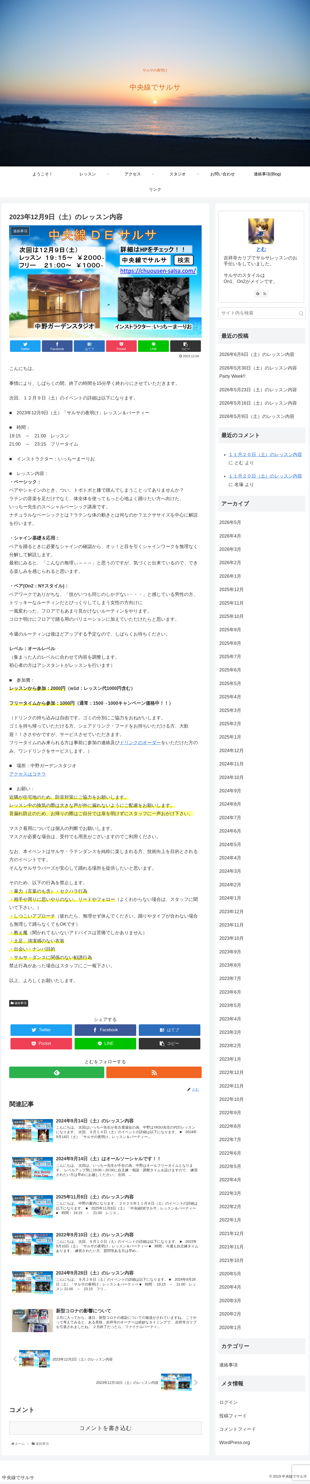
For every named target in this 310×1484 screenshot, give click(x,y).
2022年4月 (230, 1179)
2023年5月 (230, 1005)
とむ (261, 249)
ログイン (228, 1402)
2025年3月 (230, 710)
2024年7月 (230, 817)
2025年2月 (230, 723)
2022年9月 (230, 1112)
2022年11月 (231, 1086)
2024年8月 (230, 804)
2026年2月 (230, 562)
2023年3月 (230, 1032)
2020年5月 (230, 1273)
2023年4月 (230, 1019)
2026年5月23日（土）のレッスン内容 (258, 389)
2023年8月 (230, 965)
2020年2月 (230, 1314)
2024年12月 (231, 750)
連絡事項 (19, 1003)
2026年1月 (230, 576)
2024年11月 (231, 763)
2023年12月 (231, 911)
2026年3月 (230, 549)
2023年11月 (231, 925)
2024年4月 (230, 857)
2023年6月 (230, 992)
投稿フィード (233, 1415)
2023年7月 (230, 978)
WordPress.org (234, 1442)
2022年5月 (230, 1166)
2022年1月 (230, 1220)
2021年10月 (231, 1260)
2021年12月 (231, 1233)
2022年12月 (231, 1072)
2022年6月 (230, 1153)
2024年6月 (230, 831)
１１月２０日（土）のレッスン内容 (265, 454)
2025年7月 (230, 656)
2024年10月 (231, 777)
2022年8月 (230, 1126)
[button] (301, 313)
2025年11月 (231, 603)
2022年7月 (230, 1139)
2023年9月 (230, 951)
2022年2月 (230, 1206)
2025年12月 (231, 589)
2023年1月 (230, 1059)
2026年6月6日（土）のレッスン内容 (256, 354)
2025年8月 (230, 643)
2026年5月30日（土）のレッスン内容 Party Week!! (258, 372)
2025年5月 (230, 683)
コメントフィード (237, 1429)
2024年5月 (230, 844)
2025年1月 (230, 737)
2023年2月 (230, 1045)
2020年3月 (230, 1300)
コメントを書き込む (105, 1430)
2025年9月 (230, 629)
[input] (262, 313)
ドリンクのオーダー (140, 742)
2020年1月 (230, 1327)
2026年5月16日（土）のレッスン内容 (258, 403)
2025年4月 (230, 696)
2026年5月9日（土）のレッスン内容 (256, 416)
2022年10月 (231, 1099)
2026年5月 (230, 522)
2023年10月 (231, 938)
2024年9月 (230, 790)
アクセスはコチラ (27, 774)
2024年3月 (230, 871)
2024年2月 (230, 884)
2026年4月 (230, 536)
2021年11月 (231, 1246)
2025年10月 (231, 616)
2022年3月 (230, 1193)
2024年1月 (230, 898)
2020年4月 (230, 1287)
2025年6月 (230, 669)
